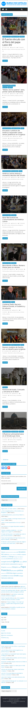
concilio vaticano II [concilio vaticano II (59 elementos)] (13, 554)
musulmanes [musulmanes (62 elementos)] (9, 567)
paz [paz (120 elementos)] (12, 570)
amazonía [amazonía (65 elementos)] (8, 552)
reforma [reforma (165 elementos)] (9, 573)
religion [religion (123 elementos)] (14, 573)
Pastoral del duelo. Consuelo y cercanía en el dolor (13, 390)
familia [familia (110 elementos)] (9, 561)
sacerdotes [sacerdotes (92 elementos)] (20, 573)
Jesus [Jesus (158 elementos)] (25, 562)
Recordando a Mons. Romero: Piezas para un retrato (13, 266)
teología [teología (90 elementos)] (21, 575)
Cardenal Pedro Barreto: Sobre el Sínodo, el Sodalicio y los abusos (13, 306)
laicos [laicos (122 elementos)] (7, 564)
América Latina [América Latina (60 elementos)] (13, 552)
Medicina (12, 95)
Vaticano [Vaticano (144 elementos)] (4, 578)
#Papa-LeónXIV (15, 36)
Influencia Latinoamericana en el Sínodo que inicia (13, 435)
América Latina (7, 49)
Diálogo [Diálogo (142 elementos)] (11, 556)
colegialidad (18, 439)
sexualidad (14, 140)
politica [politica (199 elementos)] (20, 570)
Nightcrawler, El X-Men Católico (9, 508)
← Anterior (4, 459)
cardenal (22, 312)
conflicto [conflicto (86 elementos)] (19, 554)
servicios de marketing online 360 (9, 590)
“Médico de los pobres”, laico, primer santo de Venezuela (13, 91)
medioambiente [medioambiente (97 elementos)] (14, 564)
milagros (17, 95)
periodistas (8, 227)
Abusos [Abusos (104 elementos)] (3, 552)
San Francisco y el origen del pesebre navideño (12, 526)
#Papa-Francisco (6, 128)
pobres (20, 95)
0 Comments (20, 47)
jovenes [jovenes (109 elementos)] (3, 564)
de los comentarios (7, 635)
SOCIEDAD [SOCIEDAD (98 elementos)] (10, 575)
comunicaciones (14, 225)
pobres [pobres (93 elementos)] (15, 570)
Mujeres (18, 138)
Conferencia (5, 441)
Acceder (3, 630)
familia (18, 353)
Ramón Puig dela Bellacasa (7, 598)
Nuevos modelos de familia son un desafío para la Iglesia (13, 348)
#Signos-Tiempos (15, 128)
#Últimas (22, 36)
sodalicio (8, 314)
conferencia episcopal (15, 49)
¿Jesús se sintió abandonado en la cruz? (10, 522)
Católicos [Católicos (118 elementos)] (6, 554)
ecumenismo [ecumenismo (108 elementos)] (9, 558)
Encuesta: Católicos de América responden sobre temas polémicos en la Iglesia (13, 132)
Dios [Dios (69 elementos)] (7, 556)
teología (21, 179)
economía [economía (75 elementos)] (3, 558)
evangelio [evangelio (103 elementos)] (4, 561)
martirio (11, 271)
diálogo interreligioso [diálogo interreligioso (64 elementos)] (18, 556)
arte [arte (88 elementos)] (17, 552)
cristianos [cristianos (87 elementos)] (23, 554)
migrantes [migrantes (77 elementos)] (20, 564)
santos (3, 97)
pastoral (22, 353)
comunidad (18, 395)
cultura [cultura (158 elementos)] (3, 557)
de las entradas (6, 633)
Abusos (11, 312)
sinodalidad (13, 179)
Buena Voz (13, 47)
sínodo (17, 179)
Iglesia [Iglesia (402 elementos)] (16, 561)
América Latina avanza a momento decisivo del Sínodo (13, 174)
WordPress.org (4, 637)
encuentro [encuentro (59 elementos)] (20, 558)
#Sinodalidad (15, 171)
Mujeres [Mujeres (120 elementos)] (3, 567)
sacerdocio (9, 140)
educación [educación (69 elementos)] (15, 558)
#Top (22, 128)
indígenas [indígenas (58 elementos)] (21, 561)
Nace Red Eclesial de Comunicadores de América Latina (13, 219)
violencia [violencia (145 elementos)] (10, 578)
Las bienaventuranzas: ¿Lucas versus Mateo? (12, 515)
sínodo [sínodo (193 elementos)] (16, 575)
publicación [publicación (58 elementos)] (3, 573)
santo (18, 271)
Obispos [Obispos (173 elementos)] (15, 567)
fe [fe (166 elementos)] (12, 562)
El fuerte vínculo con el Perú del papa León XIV (13, 42)
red (12, 227)
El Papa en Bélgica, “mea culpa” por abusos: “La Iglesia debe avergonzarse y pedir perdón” (12, 603)
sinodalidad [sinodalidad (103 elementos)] (4, 576)
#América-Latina (6, 36)
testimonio (22, 271)
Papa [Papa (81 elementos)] (19, 567)
